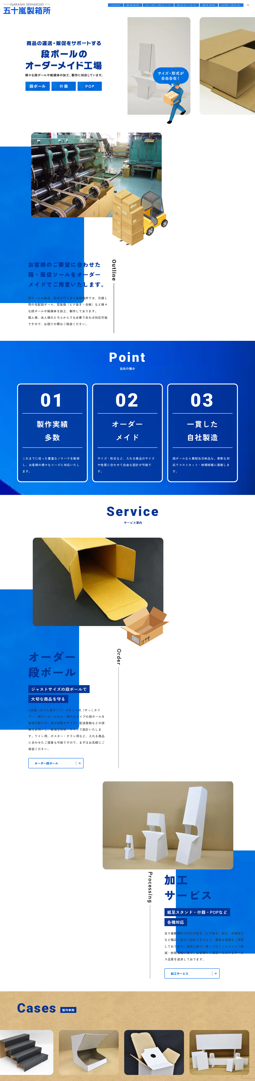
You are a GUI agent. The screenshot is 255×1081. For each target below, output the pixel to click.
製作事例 (204, 8)
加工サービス (179, 8)
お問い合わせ (229, 8)
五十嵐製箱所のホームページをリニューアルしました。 (176, 829)
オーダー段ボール (148, 8)
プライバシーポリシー (116, 1032)
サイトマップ (145, 1032)
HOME (100, 8)
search (248, 9)
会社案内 (120, 8)
